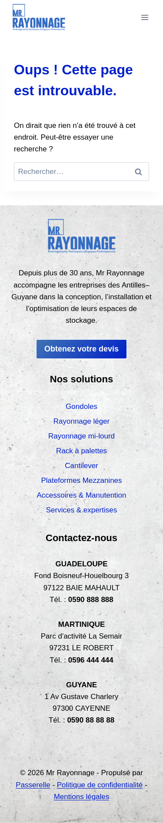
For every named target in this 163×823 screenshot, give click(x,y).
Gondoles (81, 406)
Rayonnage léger (81, 421)
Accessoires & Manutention (81, 495)
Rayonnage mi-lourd (81, 436)
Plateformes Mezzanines (81, 480)
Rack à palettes (81, 451)
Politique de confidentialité (100, 785)
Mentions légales (82, 797)
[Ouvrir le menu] (144, 17)
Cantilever (81, 466)
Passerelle (33, 785)
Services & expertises (81, 510)
